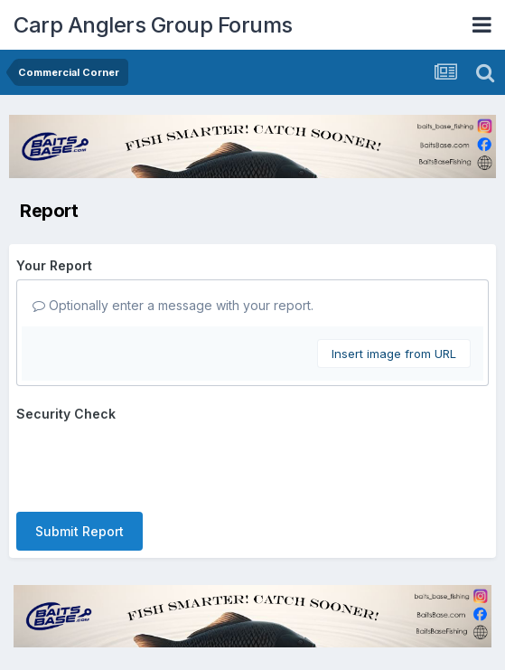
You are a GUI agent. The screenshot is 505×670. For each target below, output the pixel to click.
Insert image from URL (394, 353)
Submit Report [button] (79, 531)
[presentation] (153, 463)
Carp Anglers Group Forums (153, 25)
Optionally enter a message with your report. (173, 305)
